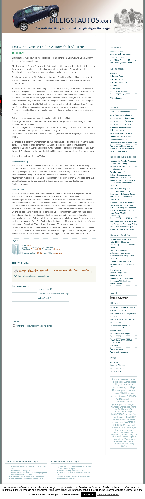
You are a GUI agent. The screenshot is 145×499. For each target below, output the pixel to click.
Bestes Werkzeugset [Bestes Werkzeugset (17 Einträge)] (126, 382)
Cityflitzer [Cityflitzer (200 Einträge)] (125, 393)
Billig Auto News (116, 79)
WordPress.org (116, 371)
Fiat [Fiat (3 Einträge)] (132, 393)
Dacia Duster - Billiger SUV (22, 471)
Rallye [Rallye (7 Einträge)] (118, 419)
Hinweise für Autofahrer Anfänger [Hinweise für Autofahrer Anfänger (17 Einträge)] (124, 410)
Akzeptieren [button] (88, 494)
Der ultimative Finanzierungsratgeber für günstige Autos (120, 272)
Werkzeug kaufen (117, 349)
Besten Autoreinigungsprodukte (122, 307)
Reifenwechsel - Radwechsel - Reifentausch (28, 476)
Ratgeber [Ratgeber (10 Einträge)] (125, 419)
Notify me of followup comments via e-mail (34, 330)
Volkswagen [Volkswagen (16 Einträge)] (127, 430)
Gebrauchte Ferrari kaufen (120, 337)
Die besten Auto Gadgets (120, 334)
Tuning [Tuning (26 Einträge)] (118, 430)
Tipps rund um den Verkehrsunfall (123, 143)
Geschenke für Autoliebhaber (121, 133)
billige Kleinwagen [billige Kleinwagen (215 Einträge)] (123, 389)
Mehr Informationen (108, 494)
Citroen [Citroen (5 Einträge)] (116, 393)
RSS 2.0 (39, 253)
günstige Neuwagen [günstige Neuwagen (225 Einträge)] (123, 404)
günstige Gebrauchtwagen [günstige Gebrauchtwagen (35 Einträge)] (123, 400)
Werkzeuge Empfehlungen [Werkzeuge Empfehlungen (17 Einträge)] (121, 433)
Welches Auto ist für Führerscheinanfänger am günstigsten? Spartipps (120, 174)
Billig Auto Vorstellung (118, 82)
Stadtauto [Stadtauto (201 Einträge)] (129, 422)
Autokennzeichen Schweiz (120, 124)
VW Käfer (114, 346)
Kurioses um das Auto (119, 92)
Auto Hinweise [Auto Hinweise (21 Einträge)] (124, 379)
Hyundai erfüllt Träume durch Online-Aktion (74, 467)
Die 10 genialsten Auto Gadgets (122, 319)
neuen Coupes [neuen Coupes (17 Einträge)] (117, 417)
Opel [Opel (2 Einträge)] (113, 419)
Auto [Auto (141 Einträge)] (114, 379)
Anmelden (114, 362)
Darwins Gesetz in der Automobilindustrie (48, 47)
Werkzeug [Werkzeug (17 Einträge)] (118, 432)
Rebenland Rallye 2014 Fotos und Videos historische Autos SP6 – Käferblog (123, 221)
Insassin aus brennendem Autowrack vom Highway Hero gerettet (73, 477)
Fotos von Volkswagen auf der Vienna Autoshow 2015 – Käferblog (122, 191)
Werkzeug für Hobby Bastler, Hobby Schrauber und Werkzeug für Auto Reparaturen (123, 148)
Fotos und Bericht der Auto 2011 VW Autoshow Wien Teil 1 (122, 196)
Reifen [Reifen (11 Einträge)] (132, 419)
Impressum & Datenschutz (120, 136)
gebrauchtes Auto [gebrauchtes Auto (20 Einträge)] (118, 396)
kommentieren (58, 253)
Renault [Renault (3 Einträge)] (115, 422)
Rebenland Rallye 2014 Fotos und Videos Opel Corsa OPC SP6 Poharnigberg (123, 226)
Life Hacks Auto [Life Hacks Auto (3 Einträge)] (130, 414)
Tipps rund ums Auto (118, 95)
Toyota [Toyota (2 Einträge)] (133, 428)
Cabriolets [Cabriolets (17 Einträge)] (130, 390)
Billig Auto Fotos (116, 76)
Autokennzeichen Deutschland (122, 118)
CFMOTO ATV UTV (118, 310)
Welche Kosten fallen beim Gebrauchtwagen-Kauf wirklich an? (122, 264)
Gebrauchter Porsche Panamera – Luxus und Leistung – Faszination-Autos (123, 163)
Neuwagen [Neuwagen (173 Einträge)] (130, 416)
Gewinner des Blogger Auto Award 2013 (27, 478)
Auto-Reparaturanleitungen (121, 115)
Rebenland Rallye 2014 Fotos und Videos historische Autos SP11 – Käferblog (122, 205)
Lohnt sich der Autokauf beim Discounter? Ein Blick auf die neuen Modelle (121, 281)
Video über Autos (117, 98)
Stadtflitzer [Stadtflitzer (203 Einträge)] (119, 424)
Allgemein (56, 249)
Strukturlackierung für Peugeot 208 (70, 471)
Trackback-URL (36, 249)
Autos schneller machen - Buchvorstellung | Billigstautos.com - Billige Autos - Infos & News (54, 270)
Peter (29, 245)
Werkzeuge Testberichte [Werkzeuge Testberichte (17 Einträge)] (123, 442)
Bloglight (113, 85)
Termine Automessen (118, 140)
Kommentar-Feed (117, 368)
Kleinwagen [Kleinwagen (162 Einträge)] (117, 414)
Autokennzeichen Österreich (121, 121)
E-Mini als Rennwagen (66, 469)
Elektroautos (115, 89)
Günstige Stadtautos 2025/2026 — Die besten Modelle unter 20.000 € (122, 182)
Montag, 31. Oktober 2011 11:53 (31, 272)
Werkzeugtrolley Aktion (119, 352)
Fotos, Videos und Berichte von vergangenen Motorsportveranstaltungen (29, 473)
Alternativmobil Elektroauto (120, 54)
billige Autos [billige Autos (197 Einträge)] (120, 384)
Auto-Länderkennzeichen (120, 112)
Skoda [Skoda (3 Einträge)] (121, 422)
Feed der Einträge (117, 365)
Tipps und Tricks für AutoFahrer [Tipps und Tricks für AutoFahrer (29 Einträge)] (123, 426)
